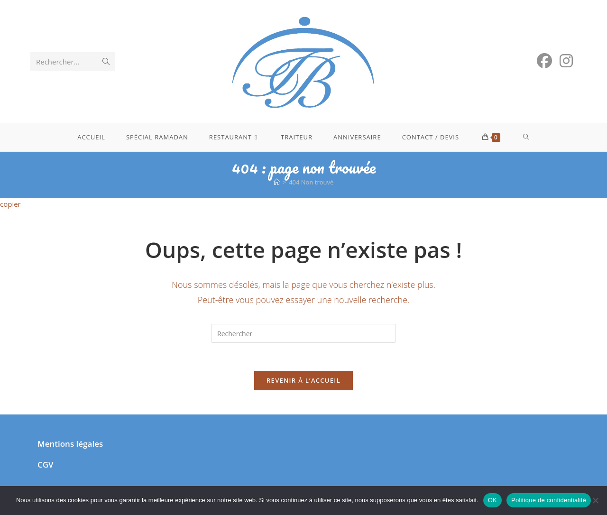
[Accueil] (277, 182)
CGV (45, 465)
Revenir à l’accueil (303, 381)
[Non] (595, 500)
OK (492, 500)
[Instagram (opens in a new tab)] (566, 60)
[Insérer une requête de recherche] (303, 333)
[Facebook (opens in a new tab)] (544, 60)
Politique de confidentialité (548, 500)
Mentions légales (70, 444)
